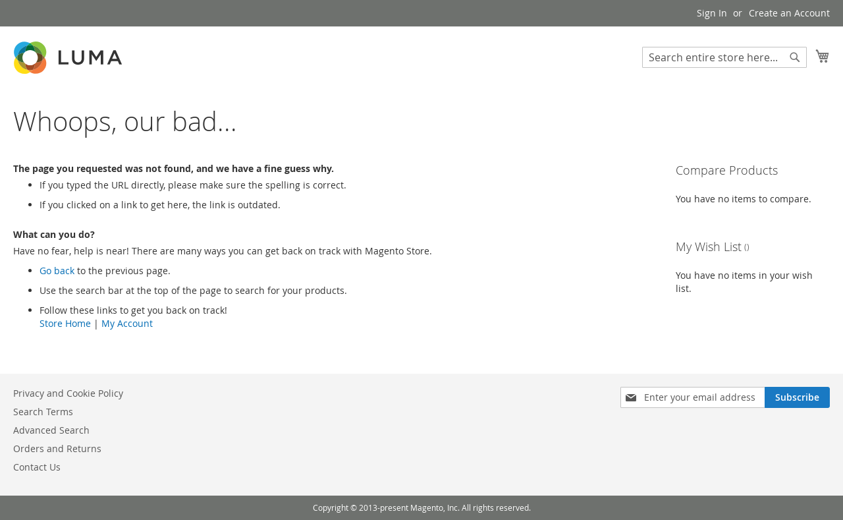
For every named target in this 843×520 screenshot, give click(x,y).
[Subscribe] (797, 397)
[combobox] (724, 57)
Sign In (712, 13)
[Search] (795, 57)
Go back (57, 270)
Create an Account (789, 13)
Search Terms (43, 411)
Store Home (65, 323)
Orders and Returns (57, 448)
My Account (127, 323)
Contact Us (37, 467)
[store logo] (69, 58)
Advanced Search (51, 430)
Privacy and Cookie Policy (68, 393)
